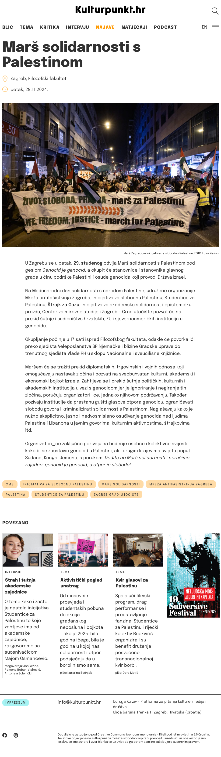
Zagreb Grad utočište (127, 312)
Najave (105, 27)
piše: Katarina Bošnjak (76, 672)
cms (10, 484)
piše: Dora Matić (126, 672)
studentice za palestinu (59, 494)
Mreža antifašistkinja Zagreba (57, 298)
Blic (7, 27)
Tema (26, 27)
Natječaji (134, 27)
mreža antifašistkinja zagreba (180, 484)
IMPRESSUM (15, 702)
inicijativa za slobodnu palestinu (57, 484)
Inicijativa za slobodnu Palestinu (127, 298)
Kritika (50, 27)
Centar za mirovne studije (70, 312)
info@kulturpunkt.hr (79, 702)
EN (204, 27)
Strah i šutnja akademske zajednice (20, 586)
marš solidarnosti (121, 484)
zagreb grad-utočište (116, 494)
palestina (16, 494)
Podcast (165, 27)
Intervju (77, 27)
